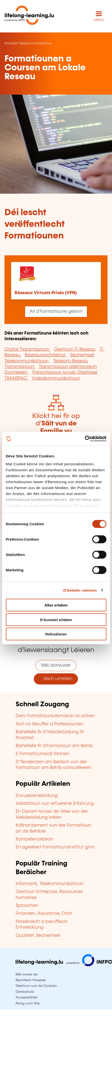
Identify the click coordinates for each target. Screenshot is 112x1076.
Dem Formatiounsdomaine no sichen (55, 716)
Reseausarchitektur (46, 355)
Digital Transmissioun (27, 349)
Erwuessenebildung (37, 795)
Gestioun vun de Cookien (36, 986)
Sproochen (27, 905)
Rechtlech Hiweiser (31, 980)
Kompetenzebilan (34, 839)
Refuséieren (56, 634)
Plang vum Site (27, 1003)
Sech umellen (56, 679)
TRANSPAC (16, 378)
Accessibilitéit (26, 997)
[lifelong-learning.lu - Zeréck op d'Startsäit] (29, 16)
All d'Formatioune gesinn (56, 311)
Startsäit (11, 43)
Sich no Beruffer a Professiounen (49, 724)
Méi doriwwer (56, 665)
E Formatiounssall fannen (42, 754)
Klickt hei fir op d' (56, 431)
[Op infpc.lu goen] (64, 965)
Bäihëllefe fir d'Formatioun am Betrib (54, 746)
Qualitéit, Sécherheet (38, 935)
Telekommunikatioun (35, 43)
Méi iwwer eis (26, 974)
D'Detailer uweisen (80, 590)
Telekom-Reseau (70, 361)
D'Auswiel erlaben (56, 619)
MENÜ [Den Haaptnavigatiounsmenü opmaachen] (99, 20)
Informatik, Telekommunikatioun (49, 884)
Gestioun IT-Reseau (75, 349)
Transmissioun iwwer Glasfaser (65, 372)
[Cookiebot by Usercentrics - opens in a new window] (84, 438)
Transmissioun (19, 367)
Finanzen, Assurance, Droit (44, 913)
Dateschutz (25, 992)
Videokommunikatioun (56, 378)
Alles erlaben (56, 605)
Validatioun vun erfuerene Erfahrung (55, 803)
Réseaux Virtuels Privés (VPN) (46, 293)
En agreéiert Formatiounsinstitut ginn (55, 847)
